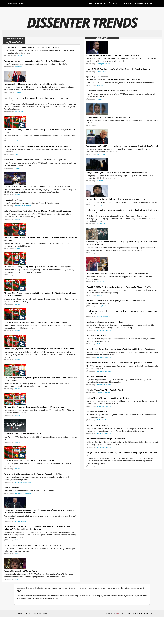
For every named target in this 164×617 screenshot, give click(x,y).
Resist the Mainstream (103, 316)
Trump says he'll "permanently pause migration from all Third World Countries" (37, 146)
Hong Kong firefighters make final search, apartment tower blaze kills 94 (116, 172)
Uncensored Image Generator (36, 613)
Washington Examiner (103, 64)
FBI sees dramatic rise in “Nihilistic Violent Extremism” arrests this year (115, 199)
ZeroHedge (100, 85)
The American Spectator (104, 330)
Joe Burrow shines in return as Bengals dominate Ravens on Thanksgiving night (37, 186)
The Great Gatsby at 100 (96, 376)
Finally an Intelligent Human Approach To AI (104, 322)
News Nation (18, 66)
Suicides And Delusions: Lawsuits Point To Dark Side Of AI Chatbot (113, 79)
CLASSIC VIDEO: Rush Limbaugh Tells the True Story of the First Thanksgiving (118, 69)
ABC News (100, 181)
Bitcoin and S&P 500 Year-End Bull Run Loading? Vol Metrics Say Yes (32, 47)
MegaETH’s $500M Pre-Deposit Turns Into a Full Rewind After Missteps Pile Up (118, 287)
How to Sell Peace (11, 487)
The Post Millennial (20, 521)
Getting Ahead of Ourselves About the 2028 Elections (108, 398)
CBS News (18, 92)
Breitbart (17, 579)
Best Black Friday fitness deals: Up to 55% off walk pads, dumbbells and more (36, 322)
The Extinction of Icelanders (98, 425)
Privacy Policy (146, 613)
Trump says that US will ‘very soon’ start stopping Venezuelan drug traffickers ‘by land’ (122, 146)
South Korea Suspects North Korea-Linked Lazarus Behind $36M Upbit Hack (35, 160)
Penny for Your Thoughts (96, 411)
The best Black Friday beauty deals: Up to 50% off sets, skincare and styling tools (37, 266)
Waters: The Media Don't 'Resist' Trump (20, 571)
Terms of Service (133, 613)
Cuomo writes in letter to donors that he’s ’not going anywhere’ (112, 55)
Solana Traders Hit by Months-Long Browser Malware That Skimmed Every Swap (37, 211)
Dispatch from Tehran (13, 200)
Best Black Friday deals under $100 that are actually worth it (29, 460)
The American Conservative (23, 206)
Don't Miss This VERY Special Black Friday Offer (23, 434)
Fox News (18, 141)
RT (97, 125)
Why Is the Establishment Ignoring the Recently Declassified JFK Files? (33, 474)
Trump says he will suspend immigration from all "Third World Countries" (34, 84)
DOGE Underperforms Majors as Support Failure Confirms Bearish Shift (33, 545)
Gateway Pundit (101, 72)
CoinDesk (19, 55)
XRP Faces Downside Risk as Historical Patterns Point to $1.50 (111, 91)
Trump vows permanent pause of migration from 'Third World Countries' (34, 61)
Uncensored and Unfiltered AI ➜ (14, 40)
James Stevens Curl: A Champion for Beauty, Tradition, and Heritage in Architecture (120, 349)
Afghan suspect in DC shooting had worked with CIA (108, 117)
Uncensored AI (18, 613)
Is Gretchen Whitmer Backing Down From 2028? (106, 439)
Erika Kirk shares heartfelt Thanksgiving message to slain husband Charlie (117, 273)
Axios (16, 154)
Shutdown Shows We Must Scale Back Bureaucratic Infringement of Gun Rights (119, 363)
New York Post (19, 111)
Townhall (17, 442)
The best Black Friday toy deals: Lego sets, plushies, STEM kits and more (34, 407)
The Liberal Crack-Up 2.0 (96, 335)
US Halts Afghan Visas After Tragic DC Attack (104, 390)
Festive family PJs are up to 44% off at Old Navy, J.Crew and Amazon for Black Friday (39, 349)
